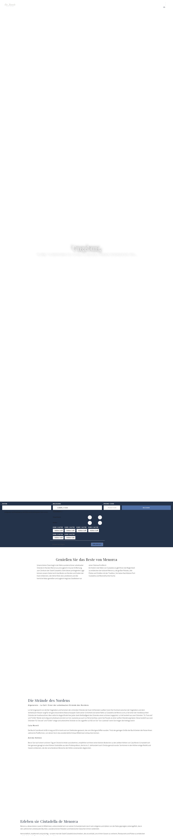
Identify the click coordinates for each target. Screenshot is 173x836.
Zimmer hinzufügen (58, 544)
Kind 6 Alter (70, 534)
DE (164, 8)
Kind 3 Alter (81, 527)
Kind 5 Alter (58, 534)
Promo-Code (109, 504)
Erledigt (97, 544)
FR (167, 8)
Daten (4, 504)
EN (164, 5)
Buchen (146, 508)
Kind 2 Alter (70, 527)
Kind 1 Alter (58, 527)
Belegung (57, 504)
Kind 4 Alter (93, 527)
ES (164, 3)
